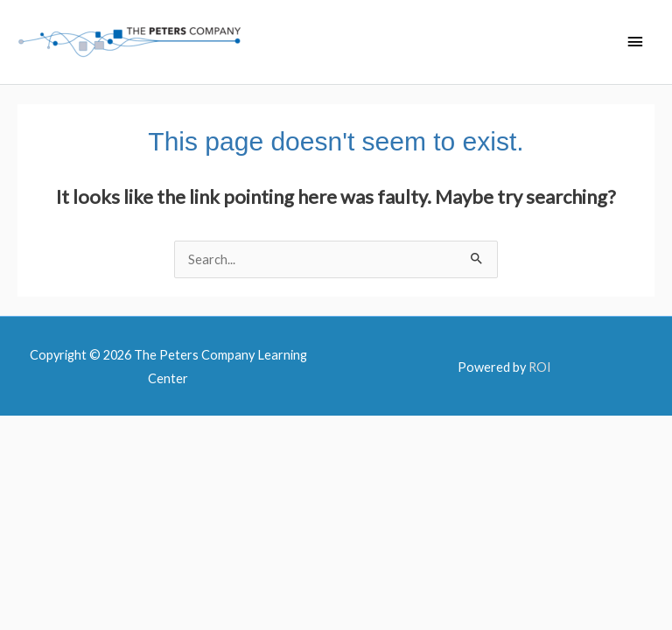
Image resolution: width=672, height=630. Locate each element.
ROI (539, 367)
